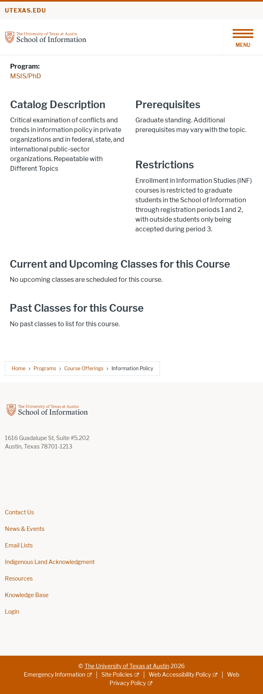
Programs (45, 368)
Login (12, 611)
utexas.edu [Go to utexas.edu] (25, 10)
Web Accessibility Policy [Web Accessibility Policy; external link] (180, 674)
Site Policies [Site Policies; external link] (117, 674)
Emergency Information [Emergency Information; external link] (54, 674)
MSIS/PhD (25, 76)
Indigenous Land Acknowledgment (50, 562)
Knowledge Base (26, 595)
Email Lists (19, 545)
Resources (19, 578)
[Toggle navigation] (243, 37)
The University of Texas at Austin (126, 666)
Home (18, 368)
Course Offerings (83, 368)
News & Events (24, 529)
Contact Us (19, 512)
